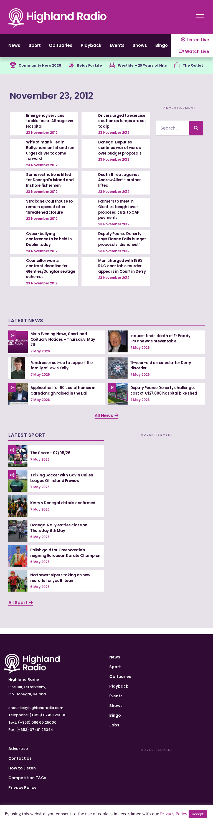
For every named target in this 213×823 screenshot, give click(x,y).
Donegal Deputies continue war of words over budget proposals (121, 154)
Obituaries (70, 48)
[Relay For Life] (70, 71)
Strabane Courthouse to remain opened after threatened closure (50, 213)
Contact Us (20, 758)
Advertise (18, 749)
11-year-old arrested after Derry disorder (162, 371)
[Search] (196, 134)
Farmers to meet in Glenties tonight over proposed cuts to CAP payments (120, 216)
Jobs (114, 725)
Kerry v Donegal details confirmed (64, 509)
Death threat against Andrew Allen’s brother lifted (120, 186)
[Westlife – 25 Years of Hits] (110, 71)
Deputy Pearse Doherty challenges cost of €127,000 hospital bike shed (165, 396)
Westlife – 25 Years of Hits (143, 71)
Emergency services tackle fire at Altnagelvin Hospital (50, 127)
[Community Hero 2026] (10, 71)
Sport (39, 48)
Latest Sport (26, 441)
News (14, 48)
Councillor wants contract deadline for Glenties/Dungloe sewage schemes (47, 275)
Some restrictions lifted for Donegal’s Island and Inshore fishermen (50, 186)
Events (136, 48)
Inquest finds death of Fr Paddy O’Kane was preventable (161, 344)
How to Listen (22, 768)
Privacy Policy (22, 788)
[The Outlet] (177, 71)
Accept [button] (198, 814)
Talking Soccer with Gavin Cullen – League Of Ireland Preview (64, 484)
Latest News (25, 326)
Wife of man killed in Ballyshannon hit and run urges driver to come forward (50, 157)
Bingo (115, 715)
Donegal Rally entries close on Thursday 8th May (60, 534)
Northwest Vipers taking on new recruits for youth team (61, 585)
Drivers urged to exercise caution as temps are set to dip (118, 127)
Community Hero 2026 (39, 71)
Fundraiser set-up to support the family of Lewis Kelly (64, 371)
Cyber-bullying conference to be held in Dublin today (50, 245)
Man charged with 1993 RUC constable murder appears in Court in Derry (121, 275)
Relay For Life (89, 71)
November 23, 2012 (68, 100)
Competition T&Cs (27, 778)
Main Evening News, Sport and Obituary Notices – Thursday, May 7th (64, 345)
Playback (105, 48)
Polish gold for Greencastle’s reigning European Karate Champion (59, 560)
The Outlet (195, 71)
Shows (163, 48)
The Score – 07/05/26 (51, 459)
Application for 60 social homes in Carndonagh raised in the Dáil (64, 396)
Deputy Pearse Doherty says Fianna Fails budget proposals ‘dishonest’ (122, 245)
